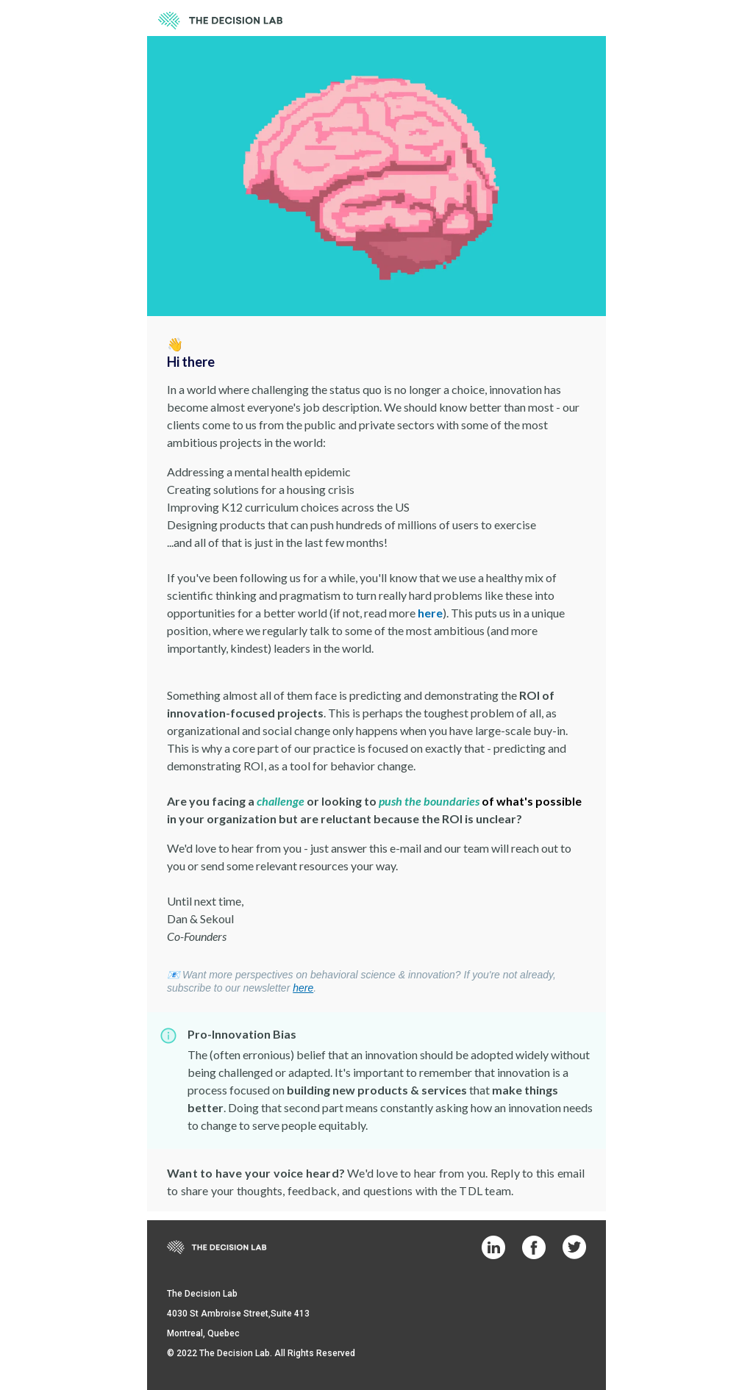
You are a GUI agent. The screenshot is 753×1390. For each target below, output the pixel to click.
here (430, 613)
